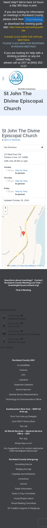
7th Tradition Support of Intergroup (23, 508)
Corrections (23, 479)
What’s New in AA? (23, 443)
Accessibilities (23, 365)
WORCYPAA (14, 326)
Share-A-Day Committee (23, 493)
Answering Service (23, 464)
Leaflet (11, 265)
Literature (23, 380)
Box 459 (23, 438)
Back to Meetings (11, 140)
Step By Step (21, 181)
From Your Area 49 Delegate (23, 416)
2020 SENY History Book (23, 421)
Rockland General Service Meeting (24, 334)
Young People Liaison (24, 498)
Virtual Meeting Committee (23, 503)
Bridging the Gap (23, 469)
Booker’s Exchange (17, 342)
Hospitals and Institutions (23, 474)
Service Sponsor (23, 389)
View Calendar (6, 347)
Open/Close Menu (4, 79)
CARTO (40, 265)
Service (23, 484)
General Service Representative (23, 394)
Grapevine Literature (23, 384)
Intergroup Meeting (17, 319)
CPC (23, 375)
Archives (23, 370)
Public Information (23, 489)
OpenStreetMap (27, 265)
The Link (23, 426)
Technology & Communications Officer (23, 399)
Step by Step (21, 170)
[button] (22, 232)
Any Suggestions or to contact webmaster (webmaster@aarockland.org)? (23, 449)
